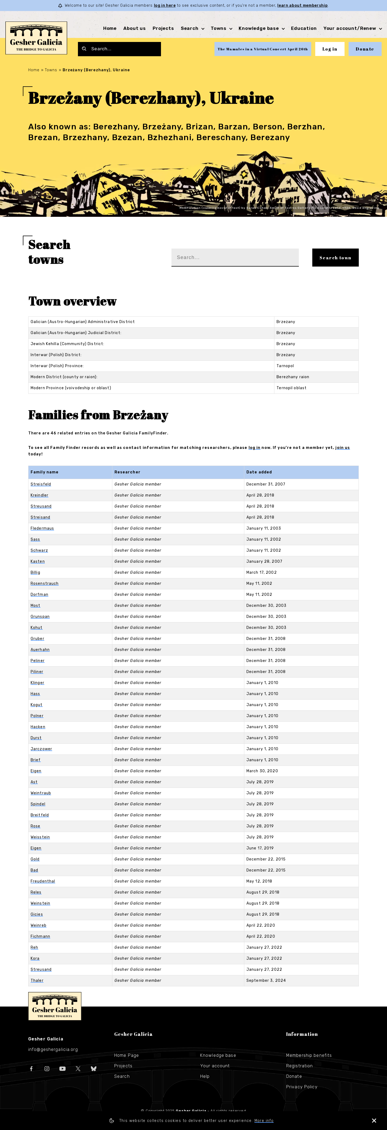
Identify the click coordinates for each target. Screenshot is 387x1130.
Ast (34, 782)
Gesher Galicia (54, 1006)
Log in (330, 49)
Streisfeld (41, 484)
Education (304, 28)
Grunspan (40, 616)
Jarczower (41, 749)
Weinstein (40, 903)
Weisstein (40, 837)
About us (134, 28)
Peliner (38, 660)
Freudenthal (43, 881)
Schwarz (39, 550)
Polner (37, 716)
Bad (34, 870)
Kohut (37, 627)
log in (255, 447)
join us (342, 447)
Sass (35, 539)
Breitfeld (40, 815)
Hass (35, 694)
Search (190, 28)
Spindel (38, 804)
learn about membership (302, 5)
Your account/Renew (350, 28)
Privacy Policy (302, 1086)
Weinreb (38, 925)
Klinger (37, 683)
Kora (35, 958)
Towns (219, 28)
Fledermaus (42, 528)
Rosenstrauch (45, 583)
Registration (299, 1065)
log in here (165, 5)
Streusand (41, 506)
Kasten (38, 561)
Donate (365, 49)
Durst (36, 738)
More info (264, 1120)
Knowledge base (259, 28)
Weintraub (41, 793)
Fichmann (40, 936)
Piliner (37, 672)
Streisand (40, 517)
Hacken (38, 727)
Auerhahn (40, 649)
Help (205, 1076)
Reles (36, 892)
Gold (35, 859)
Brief (36, 760)
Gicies (37, 914)
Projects (163, 28)
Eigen (36, 771)
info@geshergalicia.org (53, 1049)
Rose (35, 826)
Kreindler (39, 495)
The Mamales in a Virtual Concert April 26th (263, 49)
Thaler (37, 980)
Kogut (37, 705)
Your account (215, 1065)
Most (35, 605)
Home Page (126, 1055)
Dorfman (39, 594)
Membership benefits (309, 1055)
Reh (34, 947)
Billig (35, 572)
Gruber (37, 638)
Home (110, 28)
